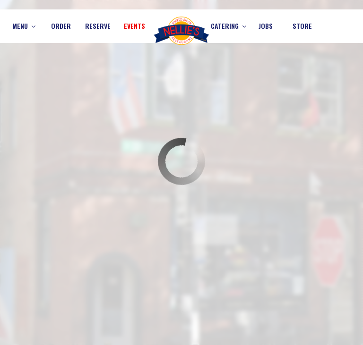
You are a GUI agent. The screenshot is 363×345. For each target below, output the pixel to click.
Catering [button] (228, 26)
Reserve (98, 26)
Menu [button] (23, 26)
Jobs (266, 26)
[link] (181, 30)
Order (61, 26)
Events (134, 26)
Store (302, 26)
